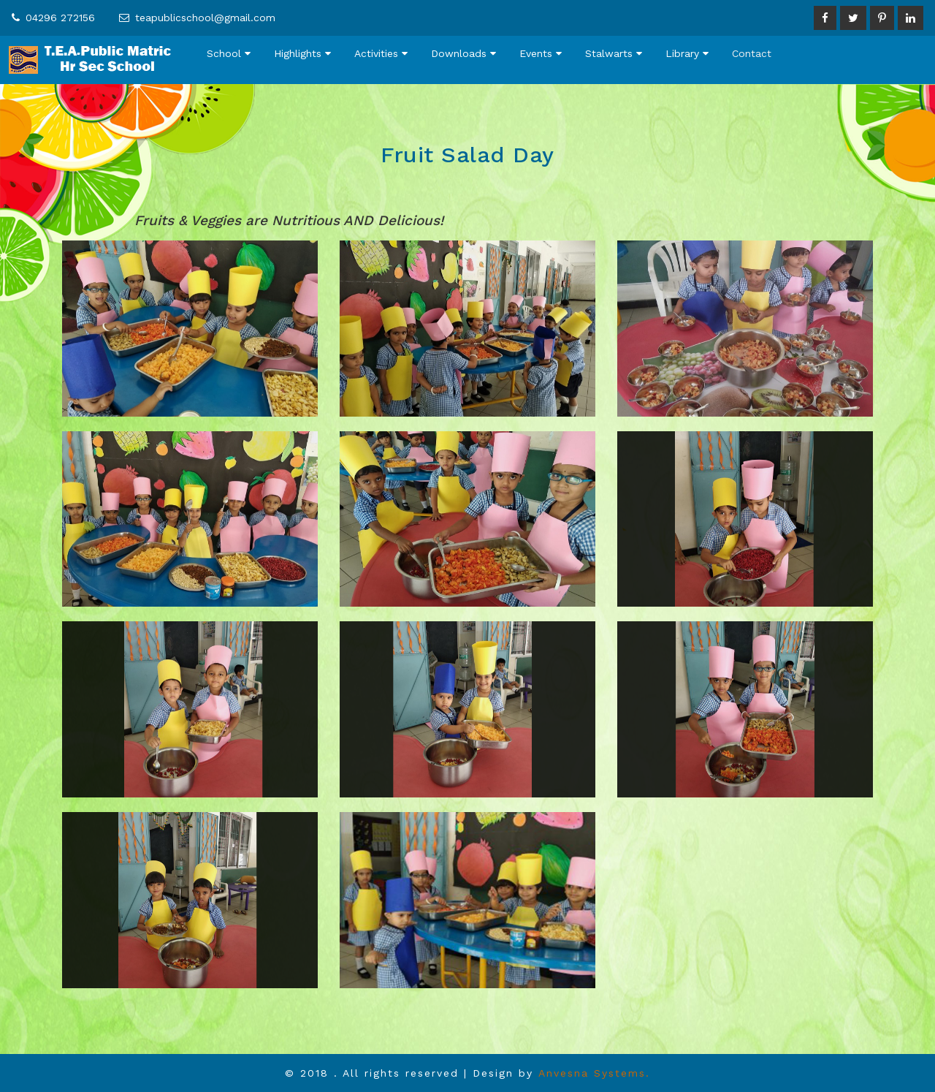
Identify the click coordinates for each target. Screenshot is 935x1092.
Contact (751, 53)
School (229, 53)
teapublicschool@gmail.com (205, 17)
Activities (381, 53)
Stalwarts (613, 53)
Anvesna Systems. (594, 1073)
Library (687, 53)
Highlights (302, 53)
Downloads (463, 53)
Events (540, 53)
